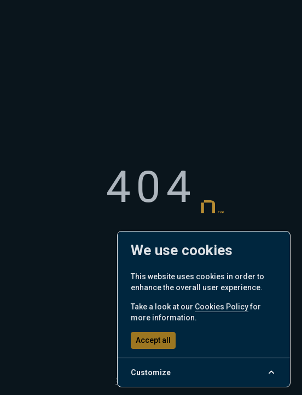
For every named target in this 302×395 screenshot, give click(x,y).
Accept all (153, 340)
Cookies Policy (221, 306)
